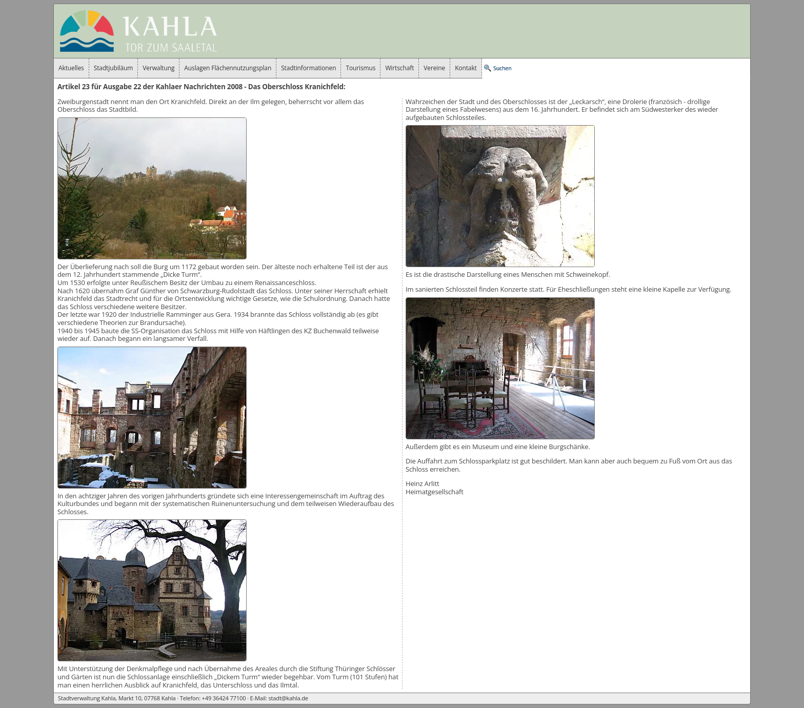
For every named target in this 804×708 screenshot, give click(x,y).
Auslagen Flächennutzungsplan (227, 68)
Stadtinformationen (308, 68)
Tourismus (360, 68)
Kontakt (466, 68)
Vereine (434, 68)
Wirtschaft (399, 68)
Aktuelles (71, 68)
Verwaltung (158, 68)
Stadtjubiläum (113, 68)
